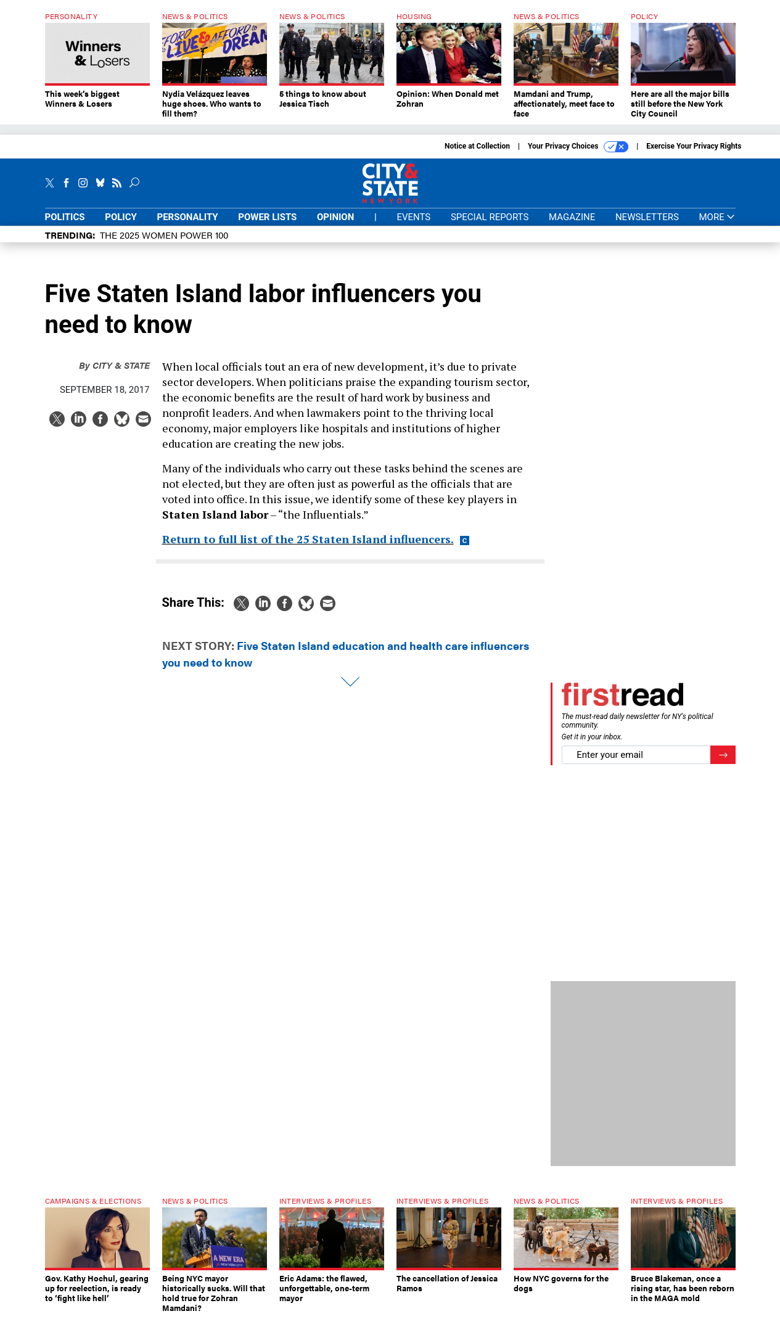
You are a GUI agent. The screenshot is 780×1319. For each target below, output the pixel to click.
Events (413, 217)
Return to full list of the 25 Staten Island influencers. (308, 539)
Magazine (572, 217)
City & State (114, 364)
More (717, 217)
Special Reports (489, 217)
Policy (121, 217)
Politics (65, 217)
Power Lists (267, 217)
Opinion (335, 217)
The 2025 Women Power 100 (164, 234)
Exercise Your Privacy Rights (693, 146)
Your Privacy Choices (578, 146)
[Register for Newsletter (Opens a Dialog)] (723, 755)
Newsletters (647, 217)
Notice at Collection (477, 146)
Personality (187, 217)
